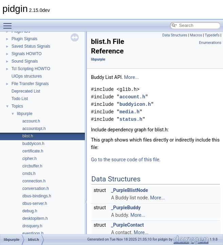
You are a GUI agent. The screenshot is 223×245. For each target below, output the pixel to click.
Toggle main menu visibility (9, 22)
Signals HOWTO (26, 53)
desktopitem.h (35, 218)
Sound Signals (25, 61)
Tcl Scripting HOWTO (31, 68)
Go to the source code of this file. (126, 159)
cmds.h (29, 173)
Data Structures (174, 35)
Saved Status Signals (31, 46)
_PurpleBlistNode (129, 190)
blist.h (27, 136)
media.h (129, 112)
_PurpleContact (127, 225)
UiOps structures (27, 76)
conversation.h (35, 188)
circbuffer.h (32, 166)
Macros (196, 35)
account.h (31, 121)
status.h (130, 119)
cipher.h (29, 158)
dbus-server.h (34, 203)
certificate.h (32, 151)
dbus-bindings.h (36, 196)
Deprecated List (26, 91)
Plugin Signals (24, 38)
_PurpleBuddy (126, 207)
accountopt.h (34, 128)
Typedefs (212, 35)
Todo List (20, 98)
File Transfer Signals (30, 83)
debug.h (29, 211)
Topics (17, 106)
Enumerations (210, 42)
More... (131, 77)
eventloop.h (32, 233)
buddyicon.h (33, 143)
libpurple (24, 113)
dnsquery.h (32, 226)
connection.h (33, 181)
